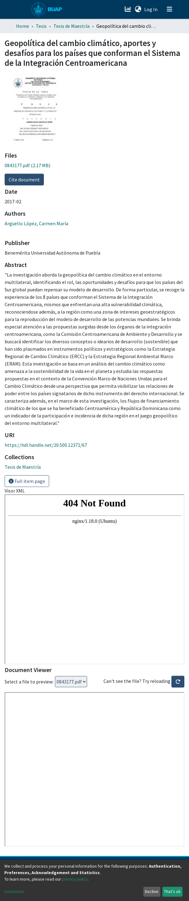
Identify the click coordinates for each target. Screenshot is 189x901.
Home (22, 26)
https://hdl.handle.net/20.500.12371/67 (46, 445)
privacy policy (75, 879)
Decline (151, 891)
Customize (14, 891)
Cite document (24, 179)
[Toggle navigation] (169, 9)
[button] (138, 9)
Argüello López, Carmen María (36, 223)
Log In (151, 9)
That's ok (172, 891)
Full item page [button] (27, 481)
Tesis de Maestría (71, 26)
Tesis (41, 26)
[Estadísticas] (128, 9)
